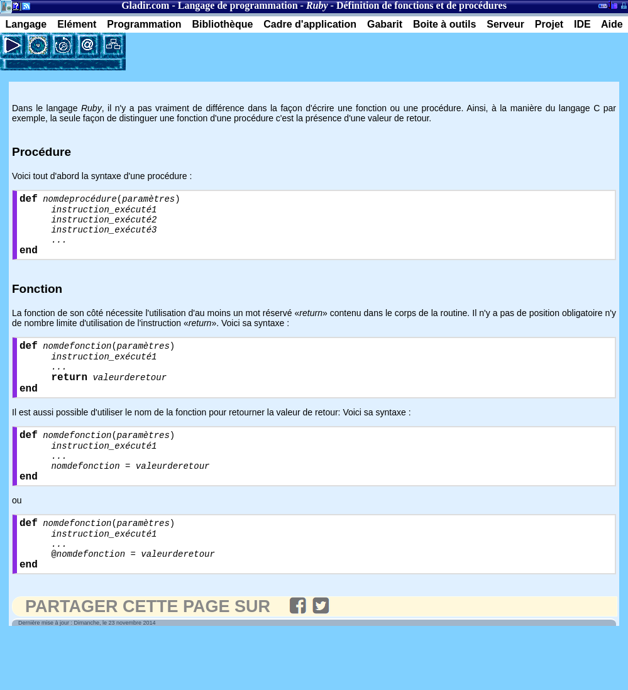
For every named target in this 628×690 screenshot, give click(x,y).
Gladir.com (145, 5)
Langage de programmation (238, 5)
